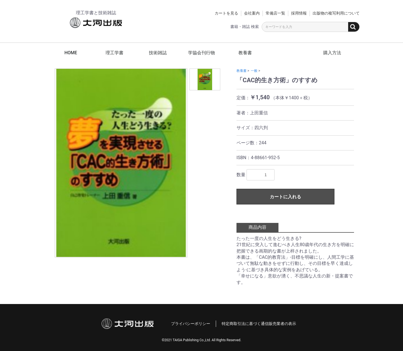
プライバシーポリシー (190, 323)
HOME (70, 52)
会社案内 (252, 13)
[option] (121, 163)
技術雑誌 (158, 52)
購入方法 (332, 52)
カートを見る (226, 13)
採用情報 (299, 13)
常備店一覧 (275, 13)
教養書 (245, 52)
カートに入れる (285, 196)
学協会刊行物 (201, 52)
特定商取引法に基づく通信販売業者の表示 (259, 323)
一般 (254, 71)
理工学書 (114, 52)
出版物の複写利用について (336, 13)
